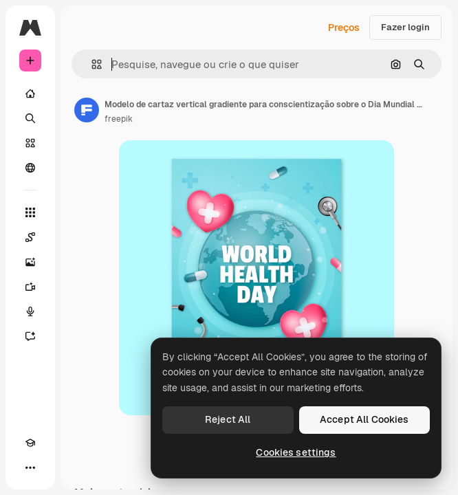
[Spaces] (30, 237)
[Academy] (30, 443)
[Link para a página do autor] (86, 110)
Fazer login (405, 27)
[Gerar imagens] (30, 262)
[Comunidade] (30, 168)
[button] (91, 64)
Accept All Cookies (364, 419)
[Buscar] (30, 118)
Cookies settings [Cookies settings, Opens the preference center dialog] (296, 452)
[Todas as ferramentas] (30, 212)
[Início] (30, 93)
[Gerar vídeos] (30, 287)
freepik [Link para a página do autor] (119, 118)
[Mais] (30, 467)
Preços (344, 27)
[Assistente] (30, 336)
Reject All (227, 419)
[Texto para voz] (30, 311)
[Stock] (30, 143)
